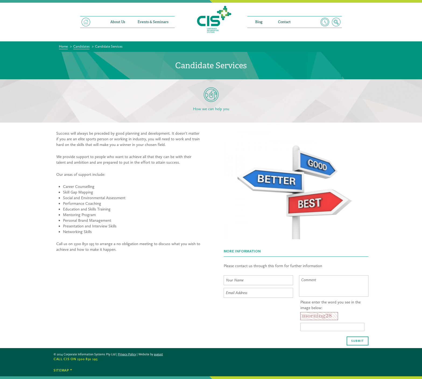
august (158, 354)
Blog (258, 22)
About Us (117, 22)
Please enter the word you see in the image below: (330, 305)
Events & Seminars (153, 22)
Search (336, 22)
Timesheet (324, 22)
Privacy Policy (127, 354)
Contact (284, 22)
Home (86, 22)
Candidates (81, 46)
